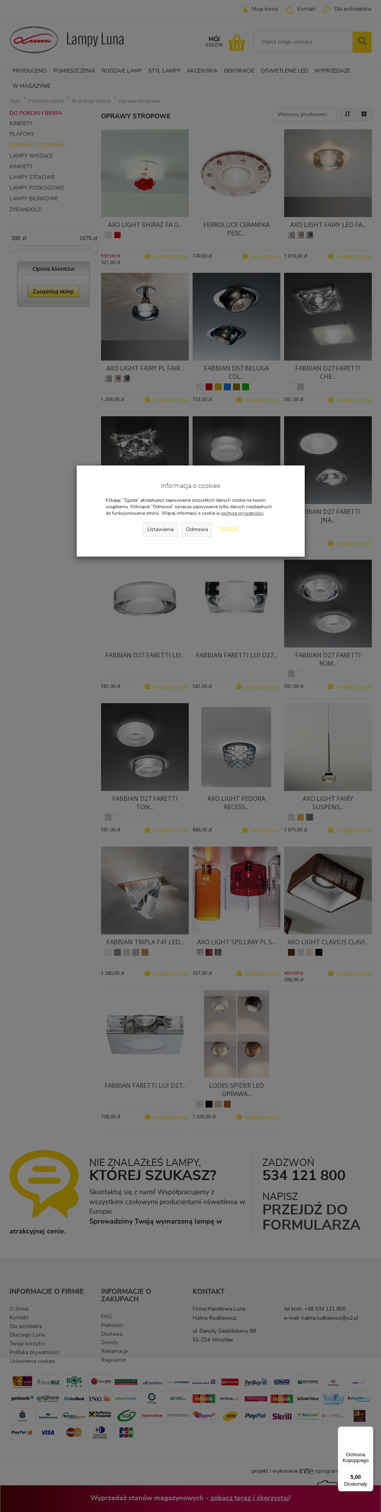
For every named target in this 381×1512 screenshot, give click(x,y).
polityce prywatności (242, 513)
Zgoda (229, 529)
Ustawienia (160, 529)
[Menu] (368, 1431)
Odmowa (197, 529)
